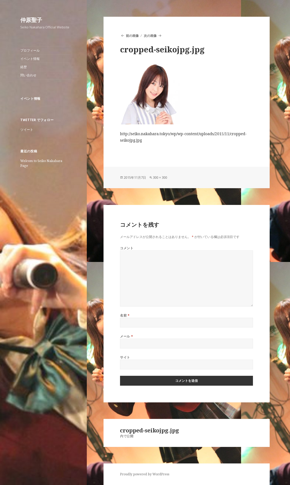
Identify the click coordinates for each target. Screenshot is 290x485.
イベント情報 (30, 58)
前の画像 (132, 35)
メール (126, 336)
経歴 (23, 67)
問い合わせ (28, 75)
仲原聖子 (31, 20)
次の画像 (150, 35)
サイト (125, 357)
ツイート (26, 129)
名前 (125, 315)
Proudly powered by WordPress (144, 474)
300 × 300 (160, 177)
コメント (127, 248)
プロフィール (30, 50)
